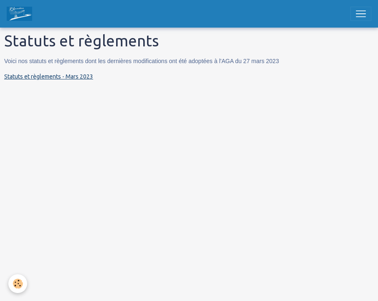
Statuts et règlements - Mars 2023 (48, 76)
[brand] (21, 14)
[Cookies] (17, 283)
